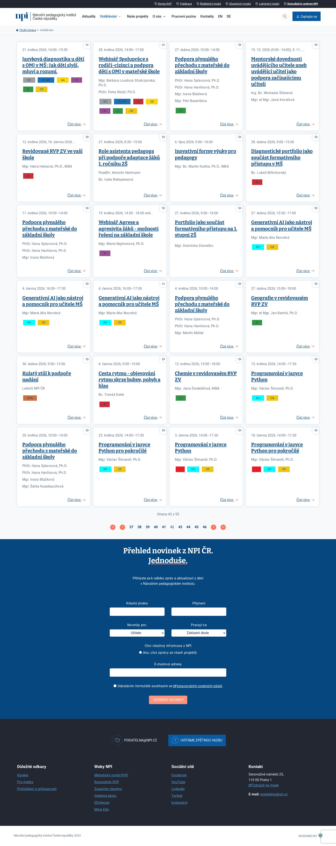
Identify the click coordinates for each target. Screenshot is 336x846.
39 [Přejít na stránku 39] (148, 527)
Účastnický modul (240, 3)
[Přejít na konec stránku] (223, 527)
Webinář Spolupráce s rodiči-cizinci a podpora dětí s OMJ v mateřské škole (129, 65)
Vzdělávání (108, 16)
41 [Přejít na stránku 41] (164, 527)
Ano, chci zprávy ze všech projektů (168, 653)
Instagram (179, 803)
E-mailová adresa (168, 664)
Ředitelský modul (210, 3)
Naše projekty (137, 16)
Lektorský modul (269, 3)
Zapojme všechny (108, 789)
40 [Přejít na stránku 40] (156, 527)
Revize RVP (165, 3)
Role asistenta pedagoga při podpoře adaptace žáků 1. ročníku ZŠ (129, 157)
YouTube (178, 782)
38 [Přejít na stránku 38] (139, 527)
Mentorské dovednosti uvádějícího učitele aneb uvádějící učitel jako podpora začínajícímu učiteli (279, 71)
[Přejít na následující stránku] (213, 527)
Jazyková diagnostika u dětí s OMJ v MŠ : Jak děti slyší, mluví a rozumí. (53, 65)
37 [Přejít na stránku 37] (131, 527)
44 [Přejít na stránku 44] (188, 527)
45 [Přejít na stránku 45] (196, 527)
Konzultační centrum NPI (302, 3)
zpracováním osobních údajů (199, 686)
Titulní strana (27, 30)
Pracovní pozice (184, 16)
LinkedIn (178, 789)
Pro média (25, 782)
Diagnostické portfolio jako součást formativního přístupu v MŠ (282, 157)
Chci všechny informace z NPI (168, 646)
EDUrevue (102, 803)
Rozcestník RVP (106, 782)
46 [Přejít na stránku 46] (205, 527)
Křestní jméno (137, 603)
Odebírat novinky (168, 700)
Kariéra (22, 775)
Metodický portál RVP (111, 775)
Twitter (176, 796)
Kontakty (207, 16)
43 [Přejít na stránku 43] (180, 527)
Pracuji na (199, 625)
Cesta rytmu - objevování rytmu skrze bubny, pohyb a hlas (129, 379)
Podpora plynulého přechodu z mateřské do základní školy (202, 65)
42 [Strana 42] (172, 527)
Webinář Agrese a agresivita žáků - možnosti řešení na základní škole (129, 228)
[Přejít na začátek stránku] (113, 527)
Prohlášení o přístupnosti (37, 789)
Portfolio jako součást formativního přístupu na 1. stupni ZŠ (206, 228)
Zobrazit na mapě (265, 785)
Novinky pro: (137, 625)
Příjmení (199, 603)
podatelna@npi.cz (274, 794)
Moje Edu (101, 809)
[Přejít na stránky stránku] (122, 527)
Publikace (186, 3)
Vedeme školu (105, 796)
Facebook (179, 775)
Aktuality (89, 16)
